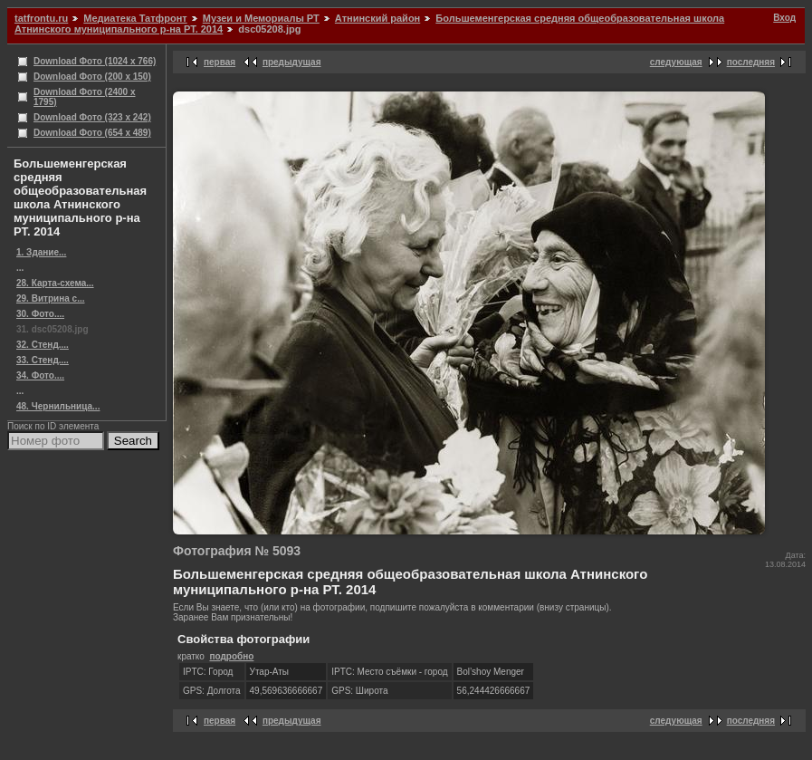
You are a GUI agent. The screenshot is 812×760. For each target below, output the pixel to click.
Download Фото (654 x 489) (92, 133)
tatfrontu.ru (41, 18)
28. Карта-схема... (55, 283)
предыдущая (292, 62)
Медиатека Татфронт (134, 18)
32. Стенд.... (42, 345)
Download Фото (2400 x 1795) (84, 97)
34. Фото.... (40, 375)
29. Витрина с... (50, 298)
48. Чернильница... (58, 406)
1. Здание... (41, 252)
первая (219, 62)
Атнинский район (377, 18)
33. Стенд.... (42, 360)
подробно (231, 656)
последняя (751, 62)
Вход (784, 18)
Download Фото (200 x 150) (92, 77)
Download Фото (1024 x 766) (94, 61)
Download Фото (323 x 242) (92, 117)
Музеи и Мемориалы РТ (261, 18)
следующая (676, 62)
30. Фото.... (40, 314)
